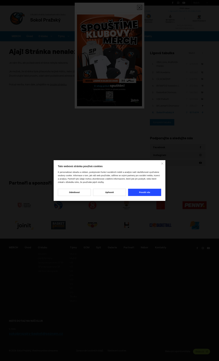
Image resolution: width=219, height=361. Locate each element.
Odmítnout (74, 192)
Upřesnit (109, 192)
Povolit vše (144, 192)
